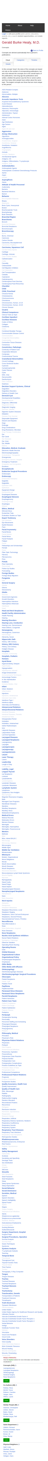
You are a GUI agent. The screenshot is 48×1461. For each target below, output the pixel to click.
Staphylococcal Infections (11, 1211)
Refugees (5, 1107)
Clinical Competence (10, 312)
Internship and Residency (11, 705)
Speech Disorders (8, 1198)
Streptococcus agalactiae (10, 1216)
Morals (4, 862)
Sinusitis (5, 1172)
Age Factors (6, 124)
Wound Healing (7, 1349)
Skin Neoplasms (7, 1174)
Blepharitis (5, 203)
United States (6, 1310)
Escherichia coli (7, 492)
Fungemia (6, 578)
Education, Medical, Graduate (13, 448)
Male (3, 799)
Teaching (5, 1253)
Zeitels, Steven (8, 1410)
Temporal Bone (8, 1256)
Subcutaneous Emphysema (11, 1223)
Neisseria (5, 903)
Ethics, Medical (8, 509)
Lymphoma (6, 790)
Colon (4, 329)
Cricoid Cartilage (7, 361)
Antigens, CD (6, 159)
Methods (5, 834)
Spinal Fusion (6, 1202)
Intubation (5, 721)
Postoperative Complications (12, 1063)
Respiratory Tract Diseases (13, 1130)
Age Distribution (7, 122)
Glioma (4, 587)
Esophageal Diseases (9, 494)
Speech (4, 1196)
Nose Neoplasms (8, 933)
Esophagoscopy (7, 501)
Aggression (6, 131)
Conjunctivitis (6, 340)
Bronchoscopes (7, 229)
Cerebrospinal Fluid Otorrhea (12, 281)
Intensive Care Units (9, 698)
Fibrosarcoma (6, 557)
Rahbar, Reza (8, 1388)
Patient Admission (8, 998)
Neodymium (6, 905)
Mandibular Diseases (9, 804)
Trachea (5, 1279)
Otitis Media (6, 964)
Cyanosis (5, 366)
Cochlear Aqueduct (9, 317)
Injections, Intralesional (10, 696)
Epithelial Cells (7, 485)
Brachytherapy (7, 212)
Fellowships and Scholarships (12, 546)
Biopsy (4, 201)
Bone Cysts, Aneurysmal (10, 205)
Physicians (5, 1043)
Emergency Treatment (9, 462)
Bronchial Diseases (8, 224)
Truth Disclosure (8, 1303)
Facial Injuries (7, 534)
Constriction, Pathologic (11, 347)
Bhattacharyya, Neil (10, 1416)
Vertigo (4, 1325)
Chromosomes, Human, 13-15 (12, 303)
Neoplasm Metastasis (9, 908)
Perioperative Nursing (9, 1017)
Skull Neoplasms (8, 1179)
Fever (4, 550)
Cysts (4, 372)
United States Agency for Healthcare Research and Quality (22, 1312)
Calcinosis (5, 238)
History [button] (8, 30)
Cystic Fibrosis (7, 370)
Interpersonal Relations (11, 707)
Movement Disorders (9, 871)
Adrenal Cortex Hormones (11, 117)
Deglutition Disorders (9, 391)
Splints (4, 1205)
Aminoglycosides (8, 138)
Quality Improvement (9, 1086)
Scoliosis (5, 1156)
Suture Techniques (8, 1244)
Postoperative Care (8, 1061)
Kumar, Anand (8, 1432)
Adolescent (6, 115)
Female (4, 548)
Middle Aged (6, 847)
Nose (4, 926)
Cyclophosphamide (8, 368)
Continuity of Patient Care (11, 350)
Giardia (4, 585)
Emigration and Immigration (11, 464)
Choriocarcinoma (8, 298)
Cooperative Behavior (9, 352)
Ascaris (4, 177)
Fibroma (5, 555)
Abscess (5, 97)
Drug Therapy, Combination (11, 432)
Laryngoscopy (7, 749)
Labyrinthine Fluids (8, 732)
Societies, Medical (9, 1193)
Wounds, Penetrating (9, 1353)
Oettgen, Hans (8, 1456)
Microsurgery (6, 845)
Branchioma (7, 220)
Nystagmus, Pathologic (10, 940)
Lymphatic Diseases (9, 783)
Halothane (5, 606)
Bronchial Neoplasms (9, 226)
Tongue (5, 1274)
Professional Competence (11, 1072)
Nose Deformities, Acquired (11, 928)
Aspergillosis (7, 180)
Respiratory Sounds (9, 1125)
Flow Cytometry (7, 564)
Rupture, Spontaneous (10, 1146)
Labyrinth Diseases (8, 730)
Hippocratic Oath (8, 639)
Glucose (5, 595)
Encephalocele (8, 469)
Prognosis (5, 1077)
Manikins (5, 806)
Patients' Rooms (7, 1010)
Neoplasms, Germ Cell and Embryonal (15, 914)
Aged (4, 126)
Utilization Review (8, 1314)
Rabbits (4, 1093)
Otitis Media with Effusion (12, 967)
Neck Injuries (7, 901)
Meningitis (5, 824)
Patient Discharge (8, 1005)
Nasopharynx (6, 894)
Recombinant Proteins (9, 1103)
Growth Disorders (8, 599)
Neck (4, 896)
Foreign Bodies (8, 573)
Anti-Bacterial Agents (9, 157)
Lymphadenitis (7, 778)
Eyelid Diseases (7, 525)
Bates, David (7, 1412)
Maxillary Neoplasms (9, 808)
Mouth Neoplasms (8, 868)
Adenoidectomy (7, 106)
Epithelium (5, 488)
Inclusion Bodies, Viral (9, 684)
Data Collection (7, 381)
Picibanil (5, 1045)
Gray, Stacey (7, 1436)
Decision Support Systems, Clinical (16, 386)
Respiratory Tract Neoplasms (12, 1135)
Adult (4, 120)
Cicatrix (5, 310)
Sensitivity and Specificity (10, 1158)
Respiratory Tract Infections (11, 1132)
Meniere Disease (8, 822)
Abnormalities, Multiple (10, 94)
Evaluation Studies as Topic (11, 515)
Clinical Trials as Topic (9, 315)
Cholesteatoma (7, 296)
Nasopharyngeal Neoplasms (13, 891)
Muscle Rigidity (7, 875)
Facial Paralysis (7, 539)
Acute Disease (7, 104)
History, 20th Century (10, 644)
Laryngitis (5, 744)
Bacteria (5, 189)
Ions (3, 728)
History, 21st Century (9, 647)
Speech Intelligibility (9, 1200)
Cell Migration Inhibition (10, 268)
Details (8, 64)
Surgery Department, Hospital (14, 1232)
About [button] (20, 25)
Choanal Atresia (7, 294)
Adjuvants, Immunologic (10, 111)
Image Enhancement (9, 673)
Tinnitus (4, 1269)
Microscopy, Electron (9, 843)
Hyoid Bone (6, 661)
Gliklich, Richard (9, 1427)
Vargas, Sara (7, 1394)
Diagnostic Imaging (8, 407)
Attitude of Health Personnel (13, 185)
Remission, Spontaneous (10, 1112)
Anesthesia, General (9, 143)
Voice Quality (6, 1342)
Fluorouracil (6, 566)
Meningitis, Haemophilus (10, 827)
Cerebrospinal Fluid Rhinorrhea (13, 284)
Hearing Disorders (9, 620)
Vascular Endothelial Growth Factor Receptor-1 (18, 1319)
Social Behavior (8, 1188)
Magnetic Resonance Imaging (12, 797)
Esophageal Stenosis (10, 497)
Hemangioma (7, 630)
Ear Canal (5, 436)
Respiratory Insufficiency (10, 1123)
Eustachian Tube (8, 513)
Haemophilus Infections (10, 601)
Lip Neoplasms (7, 774)
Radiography (6, 1096)
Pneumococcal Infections (10, 1049)
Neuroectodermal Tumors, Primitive (14, 919)
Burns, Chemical (7, 236)
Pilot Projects (6, 1047)
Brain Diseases (7, 214)
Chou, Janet (7, 1454)
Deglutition (5, 389)
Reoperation (6, 1114)
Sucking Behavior (8, 1227)
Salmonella (6, 1154)
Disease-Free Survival (9, 416)
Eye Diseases (6, 520)
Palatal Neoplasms (8, 979)
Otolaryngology (8, 969)
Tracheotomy (7, 1291)
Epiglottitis (5, 483)
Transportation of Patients (11, 1296)
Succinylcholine (7, 1225)
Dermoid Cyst (7, 396)
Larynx (4, 755)
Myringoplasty (7, 880)
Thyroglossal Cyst (8, 1260)
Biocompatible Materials (10, 199)
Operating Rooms (9, 947)
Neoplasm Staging (8, 912)
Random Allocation (8, 1100)
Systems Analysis (9, 1249)
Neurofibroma (7, 921)
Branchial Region (9, 217)
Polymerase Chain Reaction (11, 1056)
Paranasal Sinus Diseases (12, 991)
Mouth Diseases (7, 866)
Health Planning (7, 616)
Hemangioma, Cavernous (11, 632)
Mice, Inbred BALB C (9, 838)
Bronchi (4, 222)
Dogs (4, 423)
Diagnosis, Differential (9, 403)
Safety (4, 1149)
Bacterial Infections (8, 191)
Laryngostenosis (8, 752)
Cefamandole (6, 265)
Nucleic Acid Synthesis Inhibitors (15, 936)
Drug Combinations (8, 427)
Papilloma (6, 986)
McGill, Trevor (8, 1390)
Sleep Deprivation (8, 1186)
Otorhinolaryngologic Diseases (12, 972)
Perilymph (6, 1015)
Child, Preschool (8, 291)
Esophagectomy (7, 499)
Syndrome (5, 1246)
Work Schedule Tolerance (11, 1346)
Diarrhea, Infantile (8, 409)
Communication (7, 336)
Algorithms (5, 136)
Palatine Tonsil (7, 984)
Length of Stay (7, 764)
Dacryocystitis (7, 377)
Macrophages (6, 795)
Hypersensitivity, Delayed (10, 664)
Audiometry (6, 187)
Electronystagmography (10, 453)
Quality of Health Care (10, 1089)
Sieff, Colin (7, 1447)
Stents (4, 1214)
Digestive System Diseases (11, 412)
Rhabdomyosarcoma (10, 1139)
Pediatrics (5, 1012)
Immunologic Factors (9, 677)
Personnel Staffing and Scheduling (14, 1022)
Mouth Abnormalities (9, 864)
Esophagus (6, 504)
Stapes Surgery (7, 1209)
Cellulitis (5, 275)
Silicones (5, 1169)
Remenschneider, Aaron (11, 1430)
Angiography (6, 150)
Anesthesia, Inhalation (9, 145)
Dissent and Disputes (9, 421)
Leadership (6, 762)
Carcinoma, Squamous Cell (13, 247)
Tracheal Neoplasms (9, 1284)
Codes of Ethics (7, 322)
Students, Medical (8, 1220)
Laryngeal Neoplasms (10, 740)
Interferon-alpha (7, 702)
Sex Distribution (7, 1163)
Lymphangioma (7, 781)
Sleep (4, 1181)
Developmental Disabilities (11, 398)
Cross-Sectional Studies (10, 363)
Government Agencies (9, 597)
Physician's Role (7, 1038)
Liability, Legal (7, 769)
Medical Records (8, 818)
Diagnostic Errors (8, 405)
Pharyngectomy (7, 1028)
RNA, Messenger (8, 1091)
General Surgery (8, 583)
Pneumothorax (7, 1054)
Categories (20, 60)
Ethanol (4, 506)
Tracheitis (5, 1288)
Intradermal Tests (8, 717)
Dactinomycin (6, 379)
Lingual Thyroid (8, 772)
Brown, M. (6, 1434)
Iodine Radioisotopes (9, 726)
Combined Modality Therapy (11, 331)
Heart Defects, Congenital (11, 627)
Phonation (5, 1036)
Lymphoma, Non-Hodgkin (11, 792)
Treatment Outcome (9, 1298)
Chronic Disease (7, 307)
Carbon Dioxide (7, 240)
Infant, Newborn (7, 689)
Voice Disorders (8, 1339)
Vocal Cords (6, 1337)
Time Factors (6, 1267)
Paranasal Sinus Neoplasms (13, 993)
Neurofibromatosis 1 (9, 924)
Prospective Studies (9, 1082)
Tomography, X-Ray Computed (12, 1272)
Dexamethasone (7, 400)
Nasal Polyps (6, 884)
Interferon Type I (7, 700)
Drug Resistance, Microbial (11, 430)
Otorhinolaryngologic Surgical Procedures (19, 974)
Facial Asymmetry (9, 530)
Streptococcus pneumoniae (11, 1218)
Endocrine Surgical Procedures (14, 471)
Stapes (4, 1207)
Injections (5, 693)
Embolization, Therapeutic (11, 455)
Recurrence (6, 1105)
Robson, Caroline (9, 1392)
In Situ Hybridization (9, 679)
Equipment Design (8, 490)
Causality (5, 263)
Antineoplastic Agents (9, 168)
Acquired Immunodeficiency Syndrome (15, 102)
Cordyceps (5, 354)
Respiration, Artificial (9, 1118)
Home (8, 25)
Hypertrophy (6, 666)
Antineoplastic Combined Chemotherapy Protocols (19, 170)
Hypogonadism (7, 668)
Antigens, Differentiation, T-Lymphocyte (15, 161)
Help (32, 25)
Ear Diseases (6, 439)
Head (4, 608)
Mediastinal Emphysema (10, 813)
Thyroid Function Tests (10, 1263)
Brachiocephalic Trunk (9, 210)
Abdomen (5, 92)
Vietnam (5, 1330)
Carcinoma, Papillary (9, 245)
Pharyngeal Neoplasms (10, 1026)
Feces (4, 543)
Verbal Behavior (7, 1323)
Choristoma (6, 300)
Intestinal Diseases (8, 712)
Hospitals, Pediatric (10, 656)
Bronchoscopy (8, 231)
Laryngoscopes (8, 747)
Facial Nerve (6, 536)
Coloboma (5, 326)
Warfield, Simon (8, 1449)
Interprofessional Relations (13, 710)
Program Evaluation (9, 1079)
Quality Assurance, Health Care (14, 1084)
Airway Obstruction (9, 134)
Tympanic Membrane (9, 1305)
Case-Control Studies (9, 256)
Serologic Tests (7, 1160)
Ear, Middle (6, 443)
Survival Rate (6, 1242)
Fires (3, 559)
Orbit (3, 950)
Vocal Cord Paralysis (9, 1335)
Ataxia (4, 182)
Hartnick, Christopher (10, 1408)
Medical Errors (8, 815)
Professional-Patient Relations (14, 1075)
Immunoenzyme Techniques (11, 675)
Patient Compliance (8, 1003)
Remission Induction (9, 1109)
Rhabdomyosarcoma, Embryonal (13, 1142)
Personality (6, 1019)
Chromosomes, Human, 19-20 (12, 305)
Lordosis (5, 776)
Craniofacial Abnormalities (12, 359)
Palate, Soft (6, 981)
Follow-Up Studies (8, 568)
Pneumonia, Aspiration (10, 1052)
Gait (3, 580)
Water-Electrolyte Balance (11, 1344)
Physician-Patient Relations (13, 1040)
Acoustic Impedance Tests (12, 99)
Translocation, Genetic (11, 1293)
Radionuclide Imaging (9, 1098)
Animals (4, 152)
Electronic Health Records (11, 450)
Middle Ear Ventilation (10, 850)
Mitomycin (6, 855)
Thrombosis (6, 1258)
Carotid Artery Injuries (9, 250)
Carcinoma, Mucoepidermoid (12, 243)
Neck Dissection (7, 898)
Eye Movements (7, 522)
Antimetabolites (8, 166)
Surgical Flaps (7, 1234)
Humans (5, 659)
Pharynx (5, 1031)
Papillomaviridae (7, 988)
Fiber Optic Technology (10, 552)
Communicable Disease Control (13, 333)
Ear (3, 434)
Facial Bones (6, 532)
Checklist (5, 286)
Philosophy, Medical (10, 1033)
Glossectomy (6, 590)
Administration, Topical (10, 113)
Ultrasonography (7, 1307)
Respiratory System (8, 1127)
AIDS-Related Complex (10, 90)
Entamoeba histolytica (9, 479)
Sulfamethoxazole (8, 1230)
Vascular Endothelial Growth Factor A (15, 1316)
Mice (3, 836)
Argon (4, 175)
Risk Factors (6, 1144)
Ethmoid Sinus (7, 511)
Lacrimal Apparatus (8, 735)
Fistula (4, 562)
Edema (4, 446)
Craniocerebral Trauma (10, 356)
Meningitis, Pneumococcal (11, 829)
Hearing (4, 618)
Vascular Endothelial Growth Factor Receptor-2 (18, 1321)
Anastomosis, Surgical (9, 141)
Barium (4, 194)
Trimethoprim (6, 1300)
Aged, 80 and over (8, 129)
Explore (6, 1380)
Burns (4, 233)
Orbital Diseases (8, 952)
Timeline (34, 60)
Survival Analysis (8, 1239)
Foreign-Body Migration (10, 576)
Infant (4, 687)
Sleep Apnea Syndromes (10, 1183)
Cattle (4, 261)
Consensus (6, 345)
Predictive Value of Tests (10, 1068)
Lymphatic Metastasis (9, 785)
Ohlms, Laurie (8, 1397)
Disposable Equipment (10, 418)
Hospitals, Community (9, 654)
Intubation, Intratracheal (10, 723)
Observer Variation (8, 942)
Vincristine (5, 1332)
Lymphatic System (9, 788)
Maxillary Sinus (7, 811)
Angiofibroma (6, 147)
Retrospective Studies (9, 1137)
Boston (4, 208)
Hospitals (5, 651)
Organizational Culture (11, 955)
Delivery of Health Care (10, 393)
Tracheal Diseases (8, 1281)
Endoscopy (6, 476)
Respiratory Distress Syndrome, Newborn (16, 1121)
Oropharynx (6, 962)
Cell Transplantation (9, 272)
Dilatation (5, 414)
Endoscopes (6, 474)
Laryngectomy (7, 742)
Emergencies (6, 457)
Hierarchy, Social (8, 637)
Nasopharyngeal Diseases (11, 889)
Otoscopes (6, 977)
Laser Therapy (7, 757)
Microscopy (6, 841)
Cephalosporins (7, 279)
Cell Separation (7, 270)
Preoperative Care (8, 1070)
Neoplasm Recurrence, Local (12, 910)
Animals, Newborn (8, 154)
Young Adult (6, 1355)
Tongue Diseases (8, 1276)
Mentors (5, 832)
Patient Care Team (9, 1001)
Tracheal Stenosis (9, 1286)
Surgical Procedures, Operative (14, 1237)
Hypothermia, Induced (9, 670)
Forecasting (6, 571)
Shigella (4, 1167)
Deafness (5, 384)
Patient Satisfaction (8, 1008)
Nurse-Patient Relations (10, 938)
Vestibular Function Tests (10, 1328)
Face (3, 527)
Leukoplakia (6, 767)
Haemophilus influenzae (10, 604)
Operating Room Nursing (10, 945)
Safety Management (10, 1151)
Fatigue (4, 541)
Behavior (5, 196)
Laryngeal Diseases (10, 737)
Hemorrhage (6, 635)
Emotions (5, 466)
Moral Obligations (8, 859)
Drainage (5, 425)
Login (4, 34)
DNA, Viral (5, 375)
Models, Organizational (10, 857)
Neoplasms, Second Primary (12, 917)
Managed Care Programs (10, 801)
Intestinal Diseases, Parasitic (12, 714)
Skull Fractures (7, 1177)
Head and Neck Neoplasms (12, 611)
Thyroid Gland (7, 1265)
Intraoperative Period (9, 719)
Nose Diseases (7, 931)
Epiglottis (5, 481)
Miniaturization (7, 852)
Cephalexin (6, 277)
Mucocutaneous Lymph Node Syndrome (16, 873)
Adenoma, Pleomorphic (10, 108)
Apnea (4, 173)
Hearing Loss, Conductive (12, 623)
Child (4, 289)
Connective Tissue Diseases (11, 342)
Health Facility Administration (14, 613)
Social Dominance (9, 1191)
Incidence (5, 682)
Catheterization (7, 259)
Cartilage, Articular (8, 254)
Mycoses (5, 878)
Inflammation (6, 691)
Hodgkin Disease (8, 649)
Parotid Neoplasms (9, 996)
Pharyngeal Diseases (9, 1024)
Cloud (8, 60)
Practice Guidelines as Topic (11, 1065)
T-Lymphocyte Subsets (10, 1251)
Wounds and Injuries (9, 1351)
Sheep (4, 1165)
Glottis (4, 592)
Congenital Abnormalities (10, 338)
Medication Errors (8, 820)
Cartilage (5, 252)
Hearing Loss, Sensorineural (12, 625)
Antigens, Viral (7, 163)
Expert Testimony (9, 518)
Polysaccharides (7, 1058)
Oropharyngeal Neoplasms (11, 959)
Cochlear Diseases (9, 320)
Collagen (5, 324)
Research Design (8, 1116)
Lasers (4, 759)
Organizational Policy (10, 957)
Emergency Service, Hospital (12, 460)
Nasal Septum (7, 887)
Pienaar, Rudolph (9, 1451)
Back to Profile (37, 51)
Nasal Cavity (6, 882)
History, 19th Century (9, 642)
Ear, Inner (5, 441)
